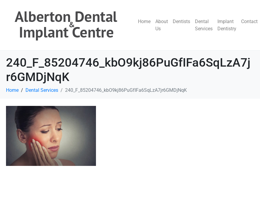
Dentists (181, 21)
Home (144, 21)
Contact (249, 21)
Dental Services (204, 25)
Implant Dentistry (226, 25)
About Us (161, 25)
